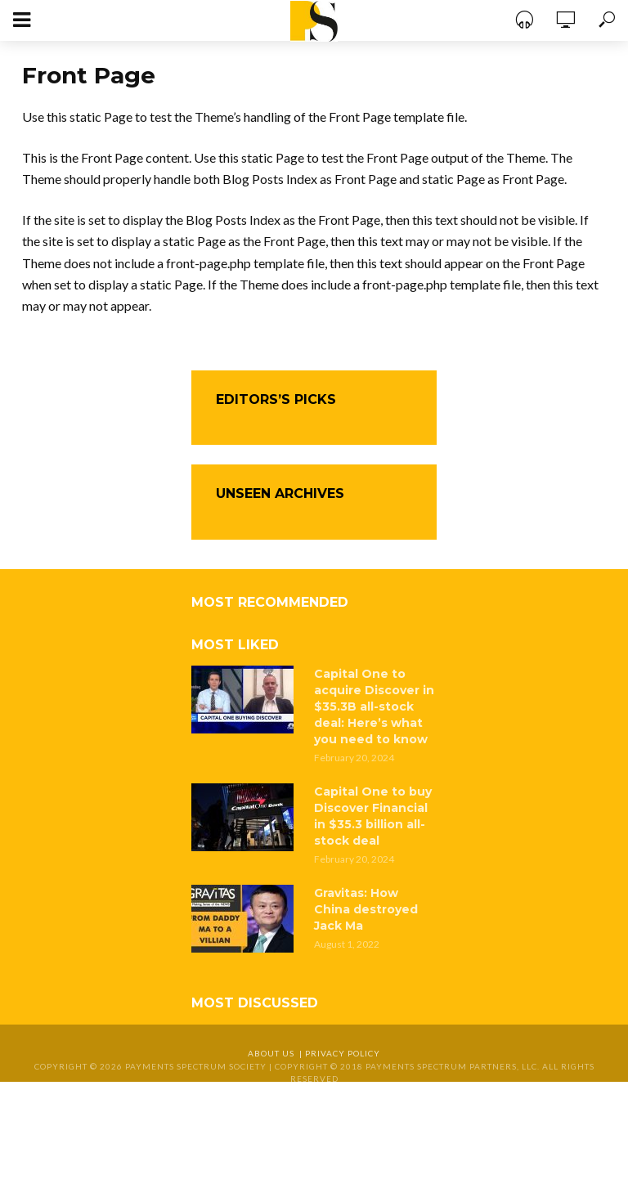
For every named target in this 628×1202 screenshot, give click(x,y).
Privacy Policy (342, 1053)
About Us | (276, 1053)
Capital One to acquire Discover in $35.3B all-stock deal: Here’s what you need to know (374, 706)
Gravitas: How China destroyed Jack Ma (366, 909)
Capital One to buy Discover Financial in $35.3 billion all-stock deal (373, 816)
